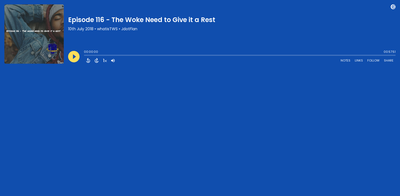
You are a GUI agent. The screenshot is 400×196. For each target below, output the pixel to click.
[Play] (74, 56)
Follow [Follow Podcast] (373, 60)
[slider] (85, 56)
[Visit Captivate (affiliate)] (393, 7)
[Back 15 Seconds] (88, 60)
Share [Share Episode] (388, 60)
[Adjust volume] (113, 60)
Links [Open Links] (359, 60)
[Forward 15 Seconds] (96, 60)
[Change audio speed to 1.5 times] (105, 60)
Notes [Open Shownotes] (345, 60)
